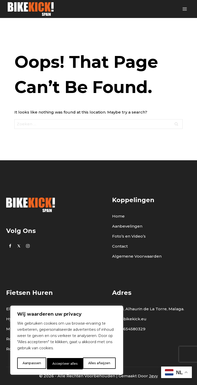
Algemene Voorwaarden (137, 256)
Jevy (153, 375)
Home (118, 216)
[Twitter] (19, 246)
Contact (120, 246)
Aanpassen (31, 363)
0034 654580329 (128, 328)
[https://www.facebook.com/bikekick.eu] (10, 246)
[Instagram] (28, 246)
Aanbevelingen (127, 226)
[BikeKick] (31, 9)
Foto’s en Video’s (129, 236)
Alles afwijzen (63, 363)
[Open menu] (184, 9)
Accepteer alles (98, 363)
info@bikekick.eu (129, 318)
